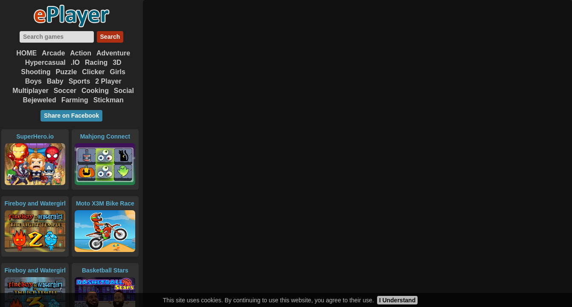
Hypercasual (45, 62)
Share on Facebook (71, 115)
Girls (117, 71)
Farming (74, 100)
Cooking (95, 90)
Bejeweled (39, 100)
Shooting (35, 71)
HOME (26, 53)
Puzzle (66, 71)
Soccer (65, 90)
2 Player (108, 81)
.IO (75, 62)
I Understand (397, 300)
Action (80, 53)
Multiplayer (30, 90)
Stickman (108, 100)
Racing (96, 62)
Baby (55, 81)
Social (124, 90)
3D (117, 62)
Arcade (53, 53)
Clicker (93, 71)
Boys (33, 81)
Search (110, 36)
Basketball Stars (105, 270)
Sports (79, 81)
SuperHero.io (35, 136)
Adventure (113, 53)
